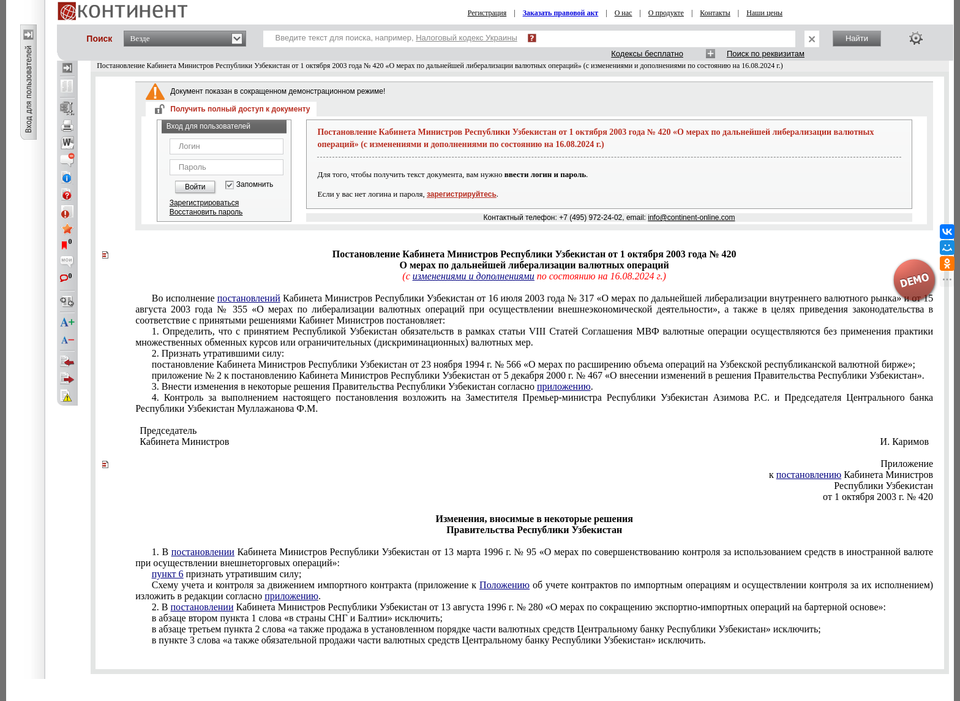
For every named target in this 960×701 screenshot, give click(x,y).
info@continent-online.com (691, 217)
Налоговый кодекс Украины (466, 37)
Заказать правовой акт (561, 13)
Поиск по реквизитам (765, 53)
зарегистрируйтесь (462, 194)
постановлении (202, 552)
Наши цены (764, 13)
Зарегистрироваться (204, 203)
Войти (195, 187)
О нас (623, 13)
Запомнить (254, 185)
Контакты (715, 13)
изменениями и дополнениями (473, 276)
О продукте (666, 13)
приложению (564, 386)
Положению (504, 585)
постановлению (808, 474)
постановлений (248, 298)
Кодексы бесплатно (647, 53)
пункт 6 (168, 574)
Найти (857, 38)
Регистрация (487, 13)
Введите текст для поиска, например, (396, 37)
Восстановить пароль (206, 212)
